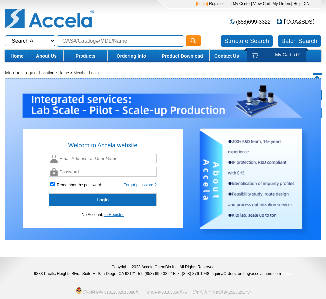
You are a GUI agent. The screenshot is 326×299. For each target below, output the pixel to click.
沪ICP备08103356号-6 (167, 292)
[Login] (202, 3)
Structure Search (246, 41)
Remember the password (75, 184)
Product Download (182, 56)
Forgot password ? (140, 185)
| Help (296, 3)
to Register (114, 214)
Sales (287, 273)
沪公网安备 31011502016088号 (107, 290)
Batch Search (299, 41)
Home (17, 56)
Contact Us (226, 56)
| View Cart (260, 3)
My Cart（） (289, 54)
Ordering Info (131, 56)
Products (86, 56)
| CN (306, 3)
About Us (46, 56)
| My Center (241, 3)
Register (216, 3)
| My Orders (280, 3)
